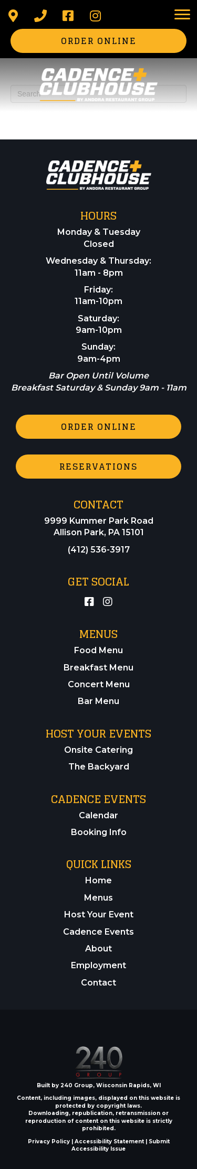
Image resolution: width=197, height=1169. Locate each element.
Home (98, 880)
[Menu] (182, 15)
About (98, 949)
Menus (98, 898)
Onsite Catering (98, 750)
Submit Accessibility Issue (120, 1145)
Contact (98, 983)
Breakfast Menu (98, 668)
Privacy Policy (49, 1141)
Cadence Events (98, 932)
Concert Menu (99, 684)
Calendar (98, 815)
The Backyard (98, 767)
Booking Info (99, 832)
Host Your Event (98, 914)
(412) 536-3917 (99, 550)
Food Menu (98, 650)
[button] (13, 16)
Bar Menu (98, 701)
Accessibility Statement (109, 1141)
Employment (98, 965)
